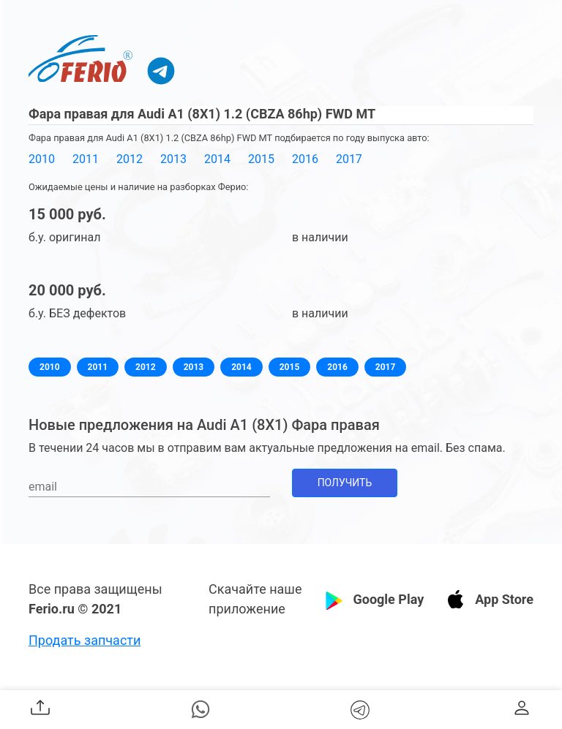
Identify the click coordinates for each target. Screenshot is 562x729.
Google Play (388, 599)
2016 (305, 159)
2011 (85, 159)
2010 (42, 159)
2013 (173, 159)
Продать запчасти (84, 640)
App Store (504, 599)
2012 (129, 159)
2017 (349, 159)
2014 (217, 159)
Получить (345, 482)
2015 (261, 159)
